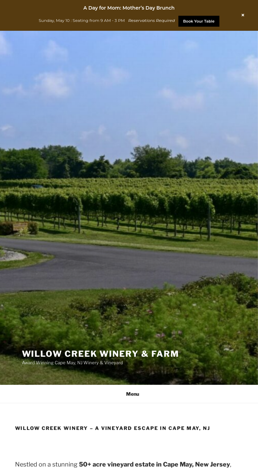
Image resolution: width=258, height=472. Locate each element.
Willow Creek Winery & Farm (100, 354)
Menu (129, 394)
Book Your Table (199, 21)
